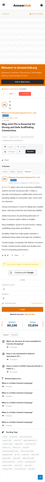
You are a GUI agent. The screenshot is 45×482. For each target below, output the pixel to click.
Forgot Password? (37, 303)
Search (5, 14)
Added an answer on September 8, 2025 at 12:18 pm (24, 183)
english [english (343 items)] (19, 444)
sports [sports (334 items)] (28, 465)
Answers (14, 335)
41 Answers (11, 359)
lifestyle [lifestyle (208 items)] (6, 458)
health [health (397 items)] (25, 454)
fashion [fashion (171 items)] (6, 447)
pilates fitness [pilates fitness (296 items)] (28, 458)
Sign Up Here (30, 314)
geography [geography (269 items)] (7, 454)
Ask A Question (36, 14)
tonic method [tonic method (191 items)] (20, 469)
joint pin (5, 137)
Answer (30, 151)
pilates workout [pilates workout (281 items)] (9, 461)
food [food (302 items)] (26, 447)
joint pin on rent (14, 137)
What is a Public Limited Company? (17, 383)
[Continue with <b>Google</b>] (23, 272)
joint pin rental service (27, 137)
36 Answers (11, 372)
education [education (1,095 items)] (8, 444)
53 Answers (11, 347)
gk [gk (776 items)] (17, 454)
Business (6, 120)
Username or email (8, 285)
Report (5, 160)
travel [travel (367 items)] (31, 469)
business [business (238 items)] (7, 440)
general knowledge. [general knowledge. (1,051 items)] (10, 451)
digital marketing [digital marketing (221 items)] (29, 440)
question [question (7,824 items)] (7, 465)
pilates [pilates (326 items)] (16, 458)
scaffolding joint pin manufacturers (13, 140)
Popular (6, 335)
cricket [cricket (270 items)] (17, 440)
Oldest (12, 172)
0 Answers (7, 386)
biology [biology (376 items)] (13, 436)
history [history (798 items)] (35, 454)
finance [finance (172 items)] (16, 447)
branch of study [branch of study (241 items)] (26, 436)
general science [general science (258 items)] (27, 451)
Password (5, 294)
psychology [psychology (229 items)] (30, 461)
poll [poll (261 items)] (20, 461)
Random (28, 172)
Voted (5, 172)
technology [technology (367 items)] (7, 469)
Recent (19, 172)
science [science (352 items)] (18, 465)
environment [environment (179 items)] (30, 444)
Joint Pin (6, 187)
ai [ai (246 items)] (5, 436)
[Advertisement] (22, 40)
